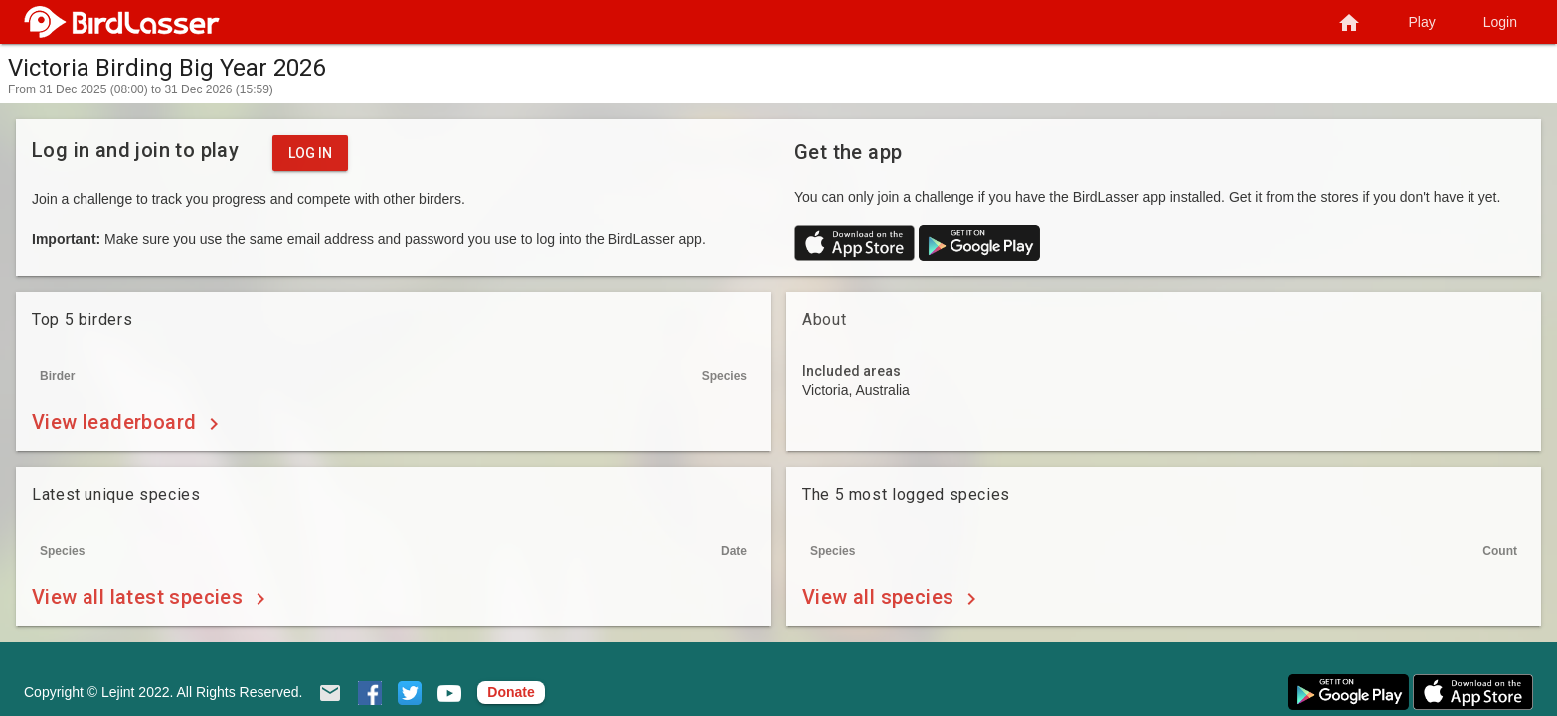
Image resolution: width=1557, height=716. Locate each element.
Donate (510, 692)
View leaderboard (129, 424)
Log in (310, 153)
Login (1500, 22)
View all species (892, 599)
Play (1422, 22)
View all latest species (152, 599)
